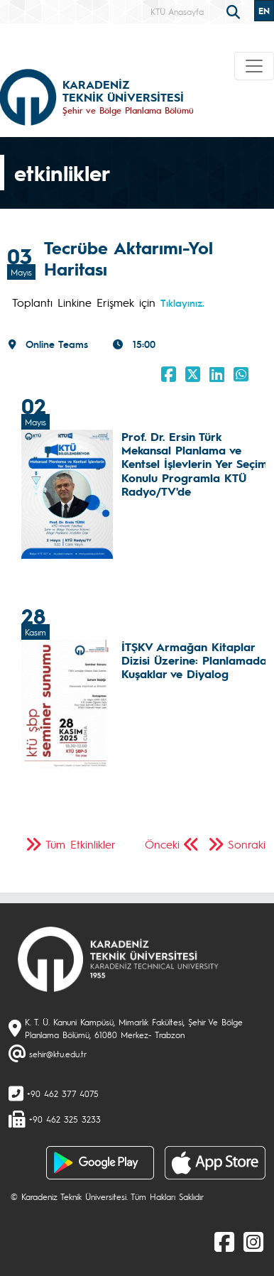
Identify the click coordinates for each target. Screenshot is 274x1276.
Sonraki (246, 843)
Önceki (162, 843)
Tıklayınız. (182, 302)
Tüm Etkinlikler (80, 843)
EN (264, 10)
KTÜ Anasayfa (177, 11)
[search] (235, 10)
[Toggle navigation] (254, 66)
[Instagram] (253, 1241)
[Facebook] (224, 1241)
